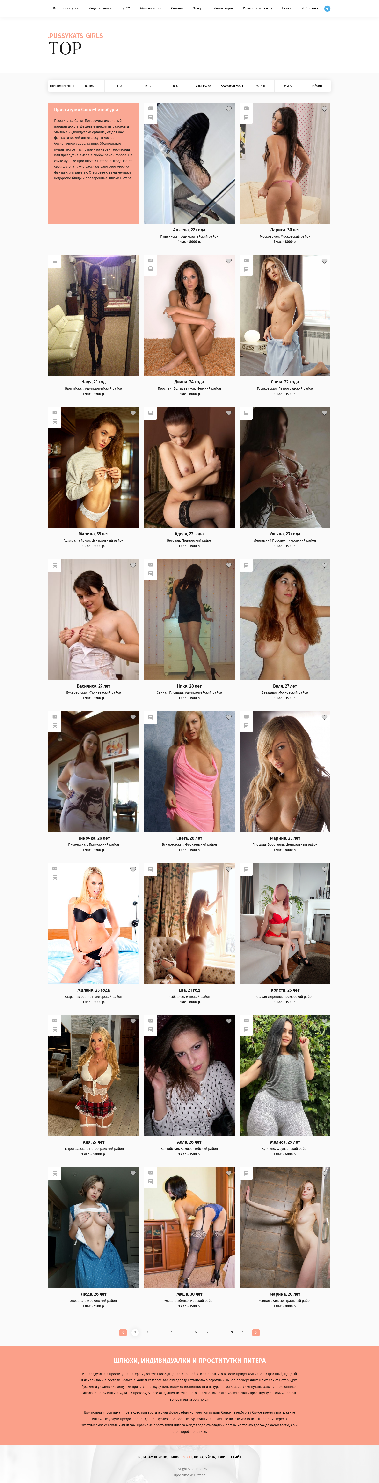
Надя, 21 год (93, 382)
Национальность (232, 85)
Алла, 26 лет (189, 1142)
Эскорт (198, 8)
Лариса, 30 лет (285, 230)
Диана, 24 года (189, 382)
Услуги (260, 85)
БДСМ (126, 8)
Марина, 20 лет (285, 1294)
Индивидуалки (100, 8)
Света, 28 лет (189, 838)
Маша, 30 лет (189, 1294)
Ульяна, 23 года (285, 534)
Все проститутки (66, 8)
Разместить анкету (257, 8)
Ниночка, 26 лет (93, 838)
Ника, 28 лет (189, 686)
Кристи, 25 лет (285, 990)
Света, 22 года (285, 382)
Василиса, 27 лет (93, 686)
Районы (317, 85)
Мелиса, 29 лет (285, 1142)
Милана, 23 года (93, 990)
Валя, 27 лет (285, 686)
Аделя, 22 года (189, 534)
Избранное (310, 8)
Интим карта (223, 8)
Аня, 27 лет (93, 1142)
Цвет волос (203, 85)
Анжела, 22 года (189, 230)
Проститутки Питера (189, 1475)
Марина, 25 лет (285, 838)
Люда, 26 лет (93, 1294)
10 (244, 1332)
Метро (288, 85)
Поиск (287, 8)
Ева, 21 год (189, 990)
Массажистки (150, 8)
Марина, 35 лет (94, 534)
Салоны (177, 8)
